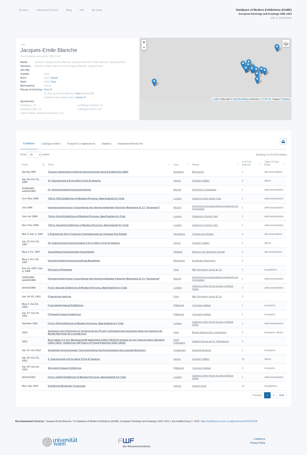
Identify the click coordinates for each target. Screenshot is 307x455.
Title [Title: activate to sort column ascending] (51, 164)
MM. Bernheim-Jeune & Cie (207, 269)
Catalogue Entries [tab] (50, 143)
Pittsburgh (178, 305)
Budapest (178, 172)
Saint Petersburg (179, 341)
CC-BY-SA (266, 99)
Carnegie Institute (201, 305)
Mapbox (286, 99)
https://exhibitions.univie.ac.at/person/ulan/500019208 (229, 421)
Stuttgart (177, 252)
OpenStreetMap (240, 99)
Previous (257, 395)
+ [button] (144, 42)
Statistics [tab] (106, 143)
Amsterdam (179, 350)
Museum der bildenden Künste (208, 252)
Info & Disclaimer (281, 17)
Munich (177, 189)
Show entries (35, 155)
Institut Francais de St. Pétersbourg (210, 341)
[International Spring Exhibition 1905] (88, 172)
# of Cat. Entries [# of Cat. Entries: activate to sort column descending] (247, 163)
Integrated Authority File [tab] (130, 143)
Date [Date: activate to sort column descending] (25, 164)
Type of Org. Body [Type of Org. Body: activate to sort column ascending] (271, 163)
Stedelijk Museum (201, 350)
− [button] (144, 47)
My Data (97, 10)
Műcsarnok (198, 172)
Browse (24, 10)
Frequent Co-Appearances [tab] (81, 143)
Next (281, 395)
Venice (177, 180)
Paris (53, 81)
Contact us (259, 439)
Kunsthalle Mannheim (204, 260)
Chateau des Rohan (203, 234)
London (79, 97)
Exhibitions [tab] (29, 143)
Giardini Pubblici (200, 180)
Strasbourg (179, 234)
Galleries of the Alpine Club (206, 198)
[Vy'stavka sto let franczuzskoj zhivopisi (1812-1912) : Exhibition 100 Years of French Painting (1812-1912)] (106, 341)
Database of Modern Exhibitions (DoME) (264, 11)
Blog (69, 10)
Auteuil (54, 77)
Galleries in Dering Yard (205, 216)
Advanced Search (47, 10)
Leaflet (216, 99)
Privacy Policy (257, 442)
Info (81, 10)
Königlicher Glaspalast (204, 189)
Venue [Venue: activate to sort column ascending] (195, 164)
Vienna (177, 386)
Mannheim (179, 260)
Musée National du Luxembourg (209, 332)
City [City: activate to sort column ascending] (176, 164)
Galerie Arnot (199, 386)
